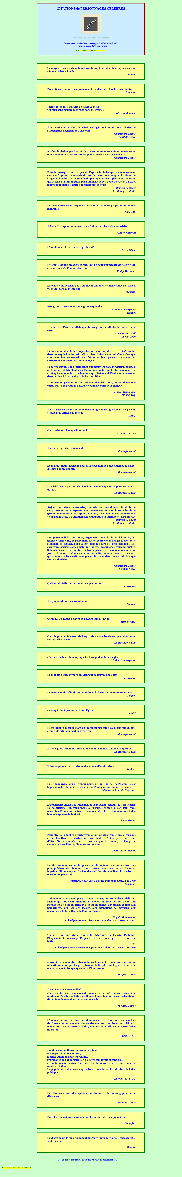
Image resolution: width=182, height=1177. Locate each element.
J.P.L (124, 1035)
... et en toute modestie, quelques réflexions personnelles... (87, 1159)
